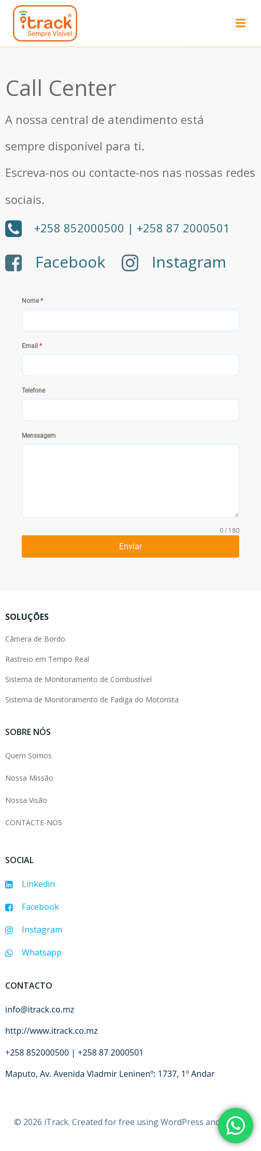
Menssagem (39, 435)
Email (32, 346)
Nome (32, 300)
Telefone (33, 390)
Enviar (130, 546)
